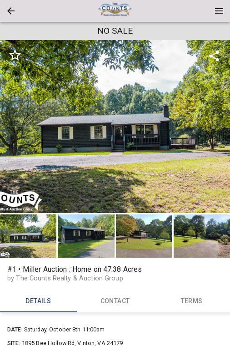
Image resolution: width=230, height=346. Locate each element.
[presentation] (115, 11)
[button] (11, 11)
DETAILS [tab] (38, 301)
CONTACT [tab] (115, 301)
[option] (115, 126)
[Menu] (219, 11)
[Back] (11, 11)
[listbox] (115, 126)
